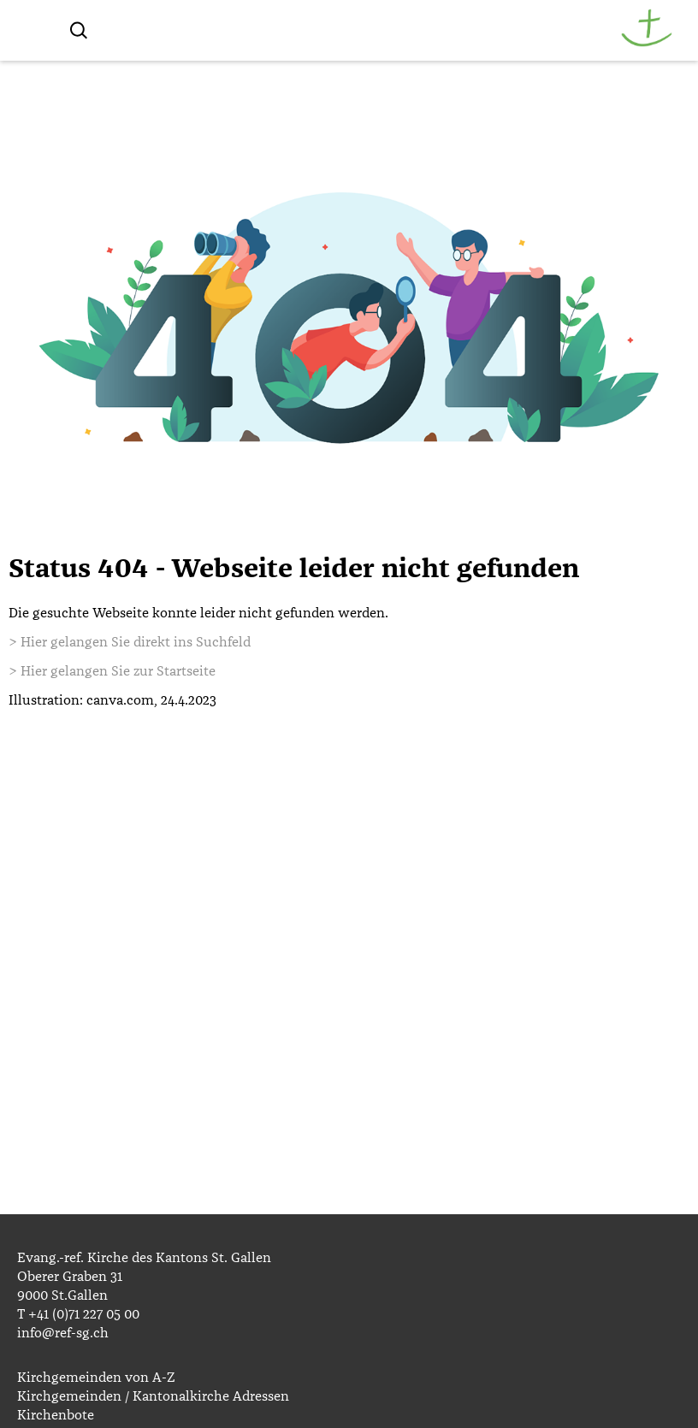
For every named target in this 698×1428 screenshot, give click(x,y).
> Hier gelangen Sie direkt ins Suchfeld (130, 642)
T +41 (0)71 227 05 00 (78, 1314)
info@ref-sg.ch (63, 1333)
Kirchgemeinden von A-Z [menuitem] (95, 1377)
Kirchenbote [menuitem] (55, 1415)
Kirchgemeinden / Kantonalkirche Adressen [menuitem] (153, 1396)
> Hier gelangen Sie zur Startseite (112, 671)
